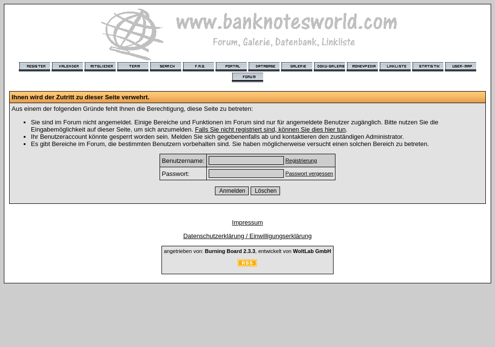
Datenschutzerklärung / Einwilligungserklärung (247, 236)
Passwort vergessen (309, 173)
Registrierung (301, 160)
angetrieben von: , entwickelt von (247, 251)
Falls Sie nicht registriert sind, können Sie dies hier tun (270, 129)
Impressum (247, 222)
